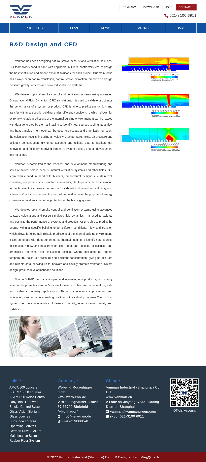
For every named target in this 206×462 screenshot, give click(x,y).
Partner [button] (143, 28)
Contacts (186, 7)
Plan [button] (74, 28)
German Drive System (25, 431)
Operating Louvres (22, 426)
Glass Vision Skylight (24, 411)
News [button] (105, 28)
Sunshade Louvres (22, 421)
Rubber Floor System (24, 440)
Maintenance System (24, 435)
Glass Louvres (19, 416)
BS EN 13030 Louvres (25, 392)
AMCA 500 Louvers (23, 387)
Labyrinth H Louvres (23, 402)
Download (151, 7)
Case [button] (181, 28)
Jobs (169, 7)
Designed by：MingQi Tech (138, 457)
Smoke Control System (25, 406)
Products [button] (34, 28)
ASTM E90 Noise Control (27, 397)
